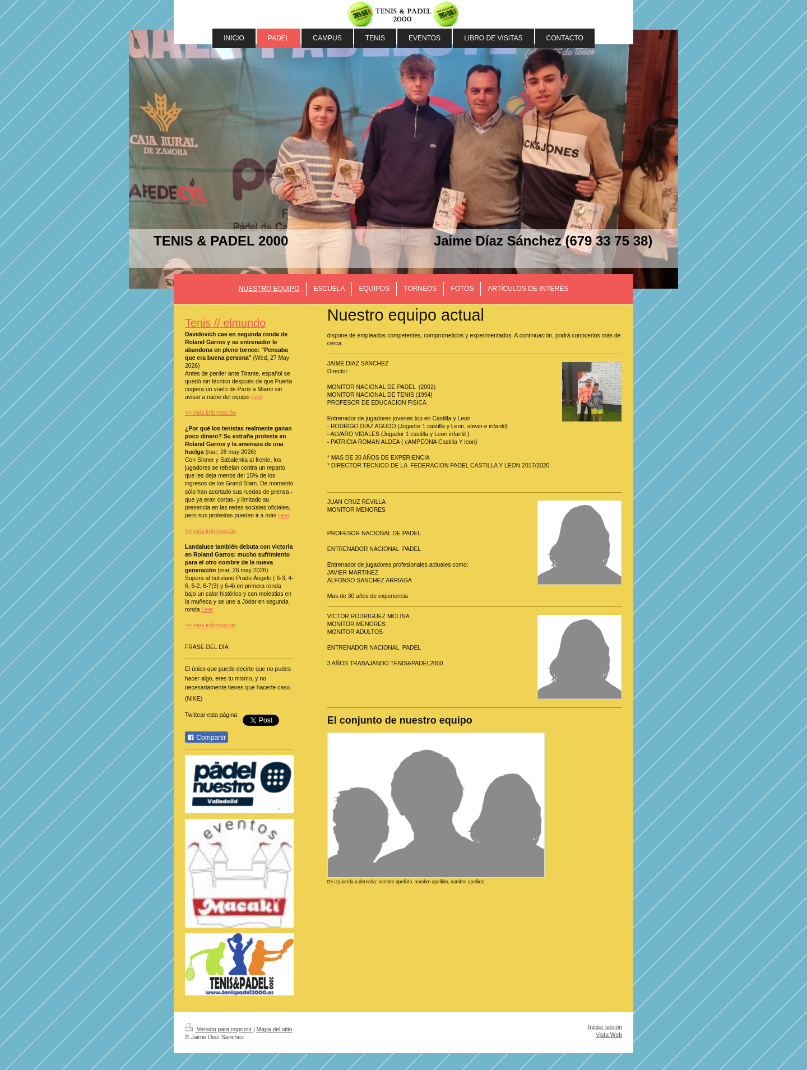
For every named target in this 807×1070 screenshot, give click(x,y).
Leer (257, 397)
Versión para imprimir (219, 1029)
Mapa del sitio (275, 1029)
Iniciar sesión (605, 1027)
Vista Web (609, 1035)
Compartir (206, 738)
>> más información (210, 413)
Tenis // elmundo (225, 323)
